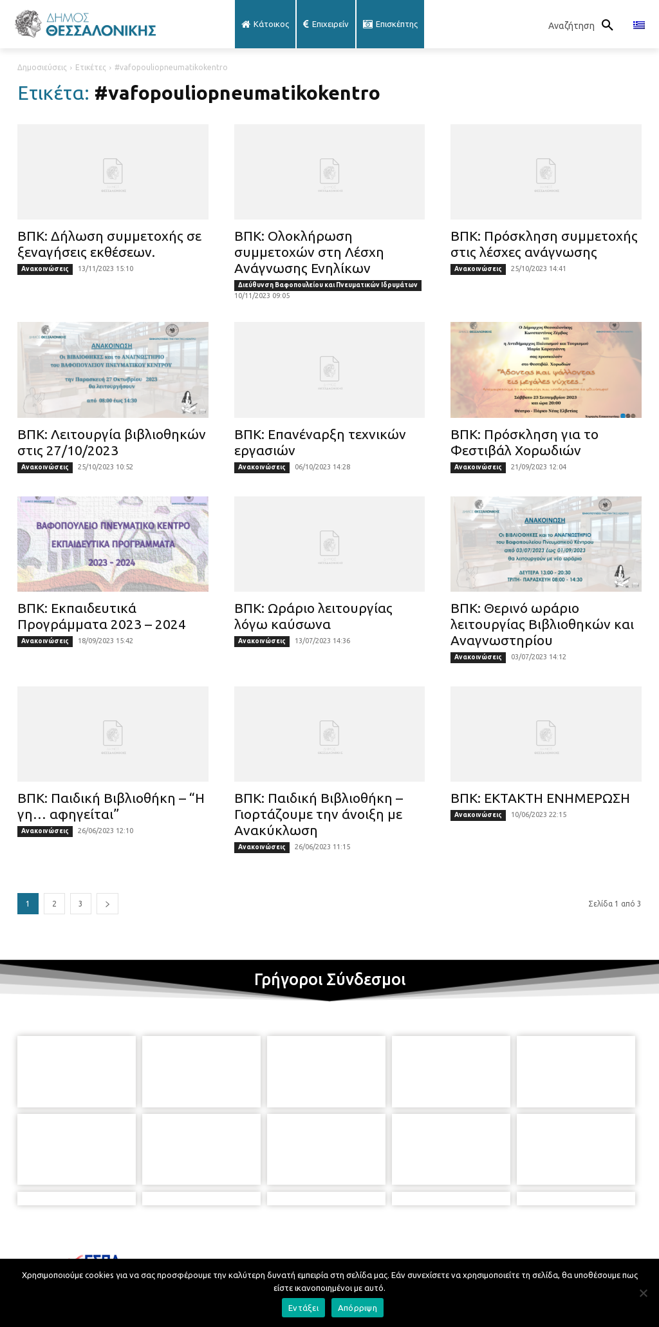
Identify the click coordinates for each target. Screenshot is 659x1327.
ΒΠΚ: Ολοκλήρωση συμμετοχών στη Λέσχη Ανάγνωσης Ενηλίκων (309, 252)
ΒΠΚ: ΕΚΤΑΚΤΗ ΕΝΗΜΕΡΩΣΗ (540, 797)
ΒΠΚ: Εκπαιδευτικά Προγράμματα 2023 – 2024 (101, 616)
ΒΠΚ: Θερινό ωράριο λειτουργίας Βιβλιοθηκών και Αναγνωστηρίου (542, 624)
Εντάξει (303, 1307)
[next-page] (107, 903)
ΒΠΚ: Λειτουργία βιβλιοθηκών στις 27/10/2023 (111, 442)
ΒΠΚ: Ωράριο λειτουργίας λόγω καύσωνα (313, 616)
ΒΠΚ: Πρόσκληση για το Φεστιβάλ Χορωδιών (524, 442)
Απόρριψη (357, 1307)
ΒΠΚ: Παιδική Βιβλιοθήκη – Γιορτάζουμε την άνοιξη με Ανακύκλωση (318, 814)
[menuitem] (639, 25)
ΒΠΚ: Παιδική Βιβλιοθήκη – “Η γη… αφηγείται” (111, 806)
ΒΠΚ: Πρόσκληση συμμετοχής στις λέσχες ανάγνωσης (544, 243)
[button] (584, 26)
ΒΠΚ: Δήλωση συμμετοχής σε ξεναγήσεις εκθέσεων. (109, 243)
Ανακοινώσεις (45, 268)
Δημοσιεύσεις (42, 67)
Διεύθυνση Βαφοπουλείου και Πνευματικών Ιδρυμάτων (328, 284)
